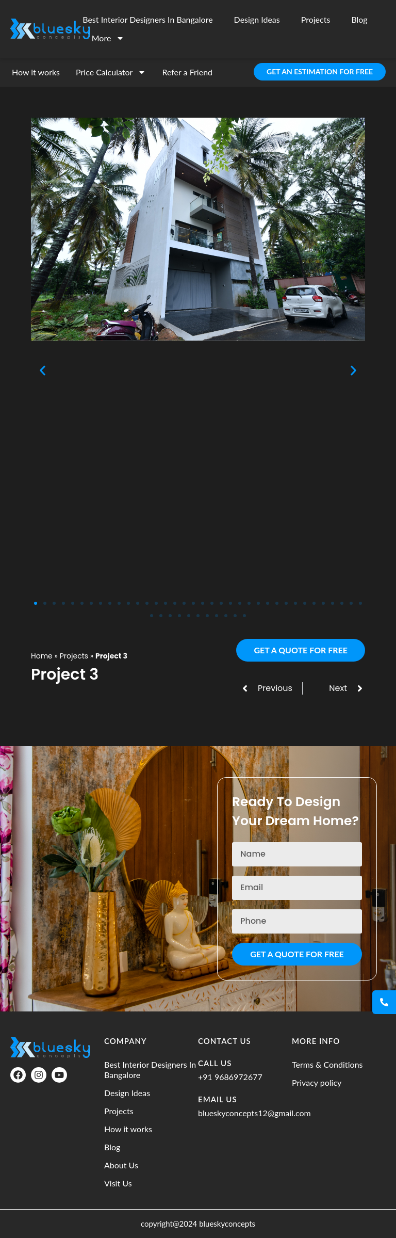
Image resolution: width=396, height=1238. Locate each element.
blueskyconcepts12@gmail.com (254, 1113)
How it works (36, 72)
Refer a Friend (187, 72)
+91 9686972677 (230, 1077)
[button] (42, 370)
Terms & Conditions (327, 1064)
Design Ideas (257, 19)
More (108, 38)
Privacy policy (316, 1082)
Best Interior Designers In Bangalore (147, 19)
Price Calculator (111, 72)
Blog (359, 19)
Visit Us (118, 1183)
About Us (121, 1165)
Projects (316, 19)
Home (42, 656)
